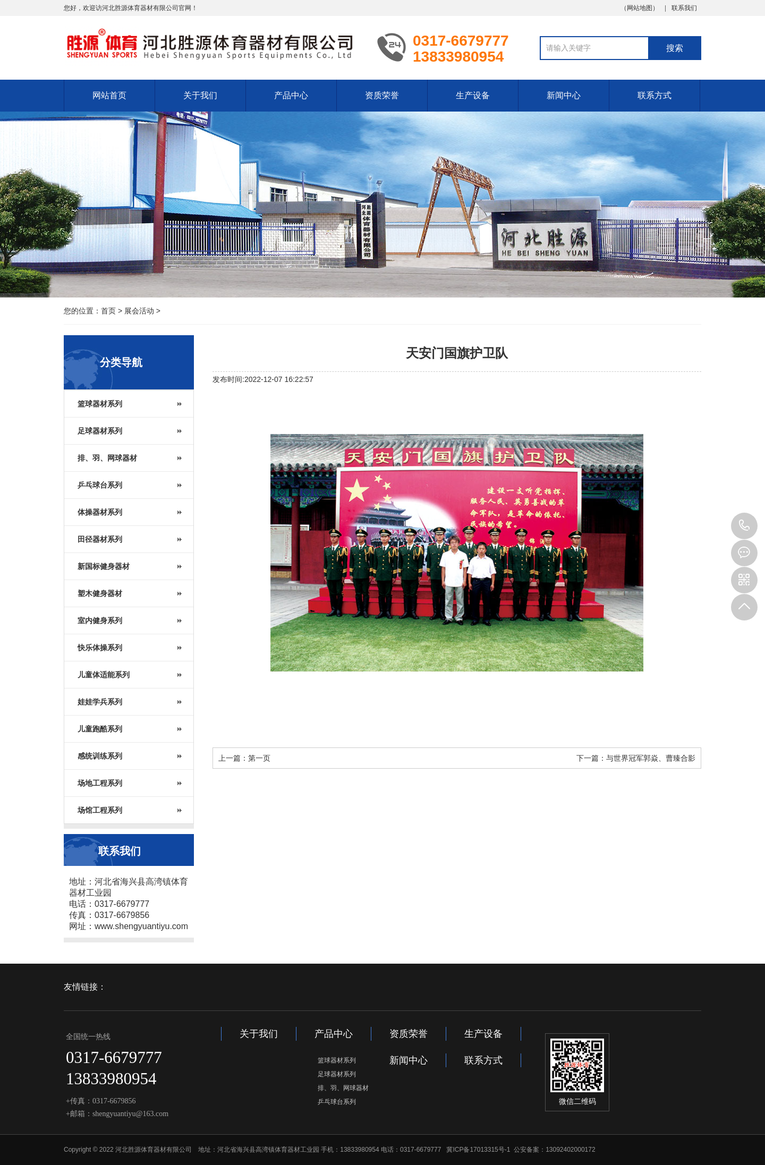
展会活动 (139, 311)
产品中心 (291, 95)
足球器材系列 (337, 1074)
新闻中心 (564, 95)
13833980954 (744, 526)
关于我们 (200, 95)
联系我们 (684, 8)
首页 (108, 311)
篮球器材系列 (337, 1060)
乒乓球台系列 (337, 1102)
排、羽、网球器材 (343, 1088)
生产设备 (473, 95)
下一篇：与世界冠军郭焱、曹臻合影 (635, 758)
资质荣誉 (382, 95)
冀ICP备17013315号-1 (478, 1149)
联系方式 (655, 95)
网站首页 (109, 95)
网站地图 (639, 8)
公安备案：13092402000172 (554, 1149)
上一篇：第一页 (244, 758)
